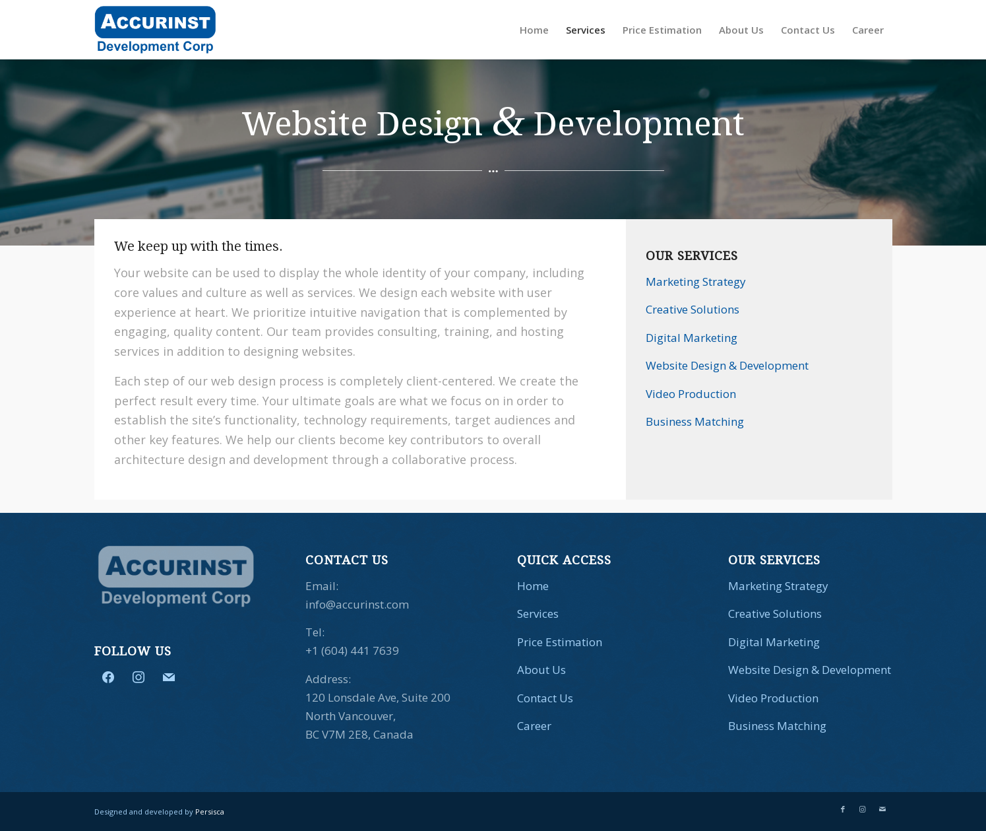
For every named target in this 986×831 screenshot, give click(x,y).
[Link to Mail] (882, 809)
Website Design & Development (727, 365)
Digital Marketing (691, 337)
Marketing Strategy (696, 281)
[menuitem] (534, 29)
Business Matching (695, 421)
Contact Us (545, 698)
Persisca (209, 811)
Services (538, 613)
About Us (541, 669)
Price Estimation (559, 641)
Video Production (691, 393)
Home (533, 585)
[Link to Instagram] (863, 809)
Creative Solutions (692, 309)
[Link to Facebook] (843, 809)
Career (534, 725)
